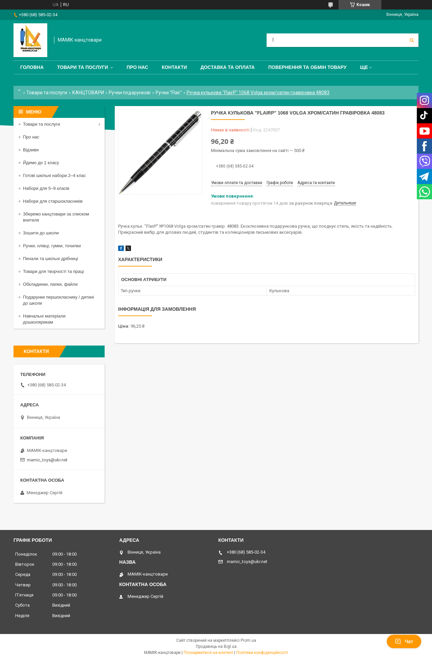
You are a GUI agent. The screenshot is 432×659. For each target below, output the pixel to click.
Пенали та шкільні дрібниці (50, 258)
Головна (32, 67)
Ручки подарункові (130, 92)
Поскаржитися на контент (208, 652)
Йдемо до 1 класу (41, 162)
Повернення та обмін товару (307, 67)
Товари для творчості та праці (53, 271)
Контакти (174, 67)
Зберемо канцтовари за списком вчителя (56, 217)
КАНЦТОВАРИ (88, 92)
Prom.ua (248, 640)
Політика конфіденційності (262, 652)
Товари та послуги (82, 67)
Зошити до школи (41, 232)
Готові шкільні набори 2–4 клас (54, 175)
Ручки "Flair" (169, 92)
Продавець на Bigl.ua (216, 646)
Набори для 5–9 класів (46, 188)
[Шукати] (411, 40)
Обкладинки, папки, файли (50, 284)
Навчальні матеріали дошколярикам (44, 319)
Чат (404, 641)
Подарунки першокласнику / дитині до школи (58, 300)
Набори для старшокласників (53, 201)
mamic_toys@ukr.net (47, 459)
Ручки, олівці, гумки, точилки (52, 245)
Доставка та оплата (227, 67)
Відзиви (31, 149)
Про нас (137, 67)
